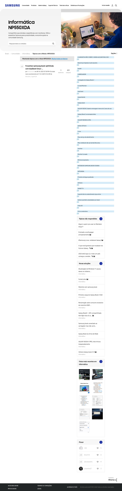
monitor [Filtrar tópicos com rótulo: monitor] (80, 148)
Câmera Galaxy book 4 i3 (86, 352)
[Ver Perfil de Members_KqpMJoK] (31, 76)
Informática (81, 274)
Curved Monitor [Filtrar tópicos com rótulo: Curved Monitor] (82, 86)
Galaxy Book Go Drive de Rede (88, 334)
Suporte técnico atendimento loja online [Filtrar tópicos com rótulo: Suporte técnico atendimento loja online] (89, 194)
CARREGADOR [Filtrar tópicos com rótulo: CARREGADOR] (82, 74)
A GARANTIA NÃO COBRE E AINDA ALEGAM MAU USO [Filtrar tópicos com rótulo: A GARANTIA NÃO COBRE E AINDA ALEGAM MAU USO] (93, 57)
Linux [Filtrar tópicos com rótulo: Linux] (79, 131)
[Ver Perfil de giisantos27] (88, 468)
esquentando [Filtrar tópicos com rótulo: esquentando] (81, 97)
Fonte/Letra (82, 279)
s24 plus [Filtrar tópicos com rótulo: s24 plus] (80, 183)
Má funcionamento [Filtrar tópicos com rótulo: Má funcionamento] (83, 160)
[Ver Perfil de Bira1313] (87, 455)
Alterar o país (72, 487)
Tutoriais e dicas (64, 5)
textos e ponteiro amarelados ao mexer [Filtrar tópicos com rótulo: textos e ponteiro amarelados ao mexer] (89, 200)
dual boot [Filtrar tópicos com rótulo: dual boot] (80, 91)
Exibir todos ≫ (91, 218)
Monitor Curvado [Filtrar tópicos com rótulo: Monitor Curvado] (82, 154)
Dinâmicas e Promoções (77, 5)
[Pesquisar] (31, 43)
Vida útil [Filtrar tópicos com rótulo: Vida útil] (80, 206)
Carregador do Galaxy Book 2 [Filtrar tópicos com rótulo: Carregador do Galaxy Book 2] (86, 80)
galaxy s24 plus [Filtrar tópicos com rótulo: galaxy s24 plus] (82, 126)
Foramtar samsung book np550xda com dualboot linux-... (39, 67)
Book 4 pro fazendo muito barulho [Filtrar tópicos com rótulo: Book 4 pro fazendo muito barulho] (87, 63)
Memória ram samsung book (87, 287)
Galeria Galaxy (42, 5)
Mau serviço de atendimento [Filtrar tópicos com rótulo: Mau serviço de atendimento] (86, 137)
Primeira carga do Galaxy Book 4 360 (90, 295)
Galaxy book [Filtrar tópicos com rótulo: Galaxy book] (81, 103)
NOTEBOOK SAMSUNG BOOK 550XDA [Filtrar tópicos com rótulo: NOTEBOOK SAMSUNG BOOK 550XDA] (88, 166)
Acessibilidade (13, 486)
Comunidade (25, 5)
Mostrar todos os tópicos (59, 59)
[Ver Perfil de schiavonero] (30, 71)
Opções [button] (113, 53)
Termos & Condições (44, 486)
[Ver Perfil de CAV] (85, 448)
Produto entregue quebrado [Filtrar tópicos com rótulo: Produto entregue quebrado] (86, 177)
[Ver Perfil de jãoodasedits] (88, 462)
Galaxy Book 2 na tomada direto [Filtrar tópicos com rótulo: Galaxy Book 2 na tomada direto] (87, 114)
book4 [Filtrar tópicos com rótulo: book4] (79, 68)
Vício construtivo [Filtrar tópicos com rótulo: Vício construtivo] (83, 211)
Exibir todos (91, 361)
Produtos (33, 5)
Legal (39, 489)
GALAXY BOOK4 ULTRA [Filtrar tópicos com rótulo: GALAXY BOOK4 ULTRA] (84, 120)
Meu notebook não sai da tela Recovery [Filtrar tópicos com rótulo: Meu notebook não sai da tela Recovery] (89, 143)
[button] (84, 374)
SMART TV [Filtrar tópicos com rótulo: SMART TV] (81, 188)
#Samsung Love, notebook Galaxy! (89, 240)
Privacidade (12, 489)
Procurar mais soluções (91, 263)
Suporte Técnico (53, 5)
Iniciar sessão (106, 5)
